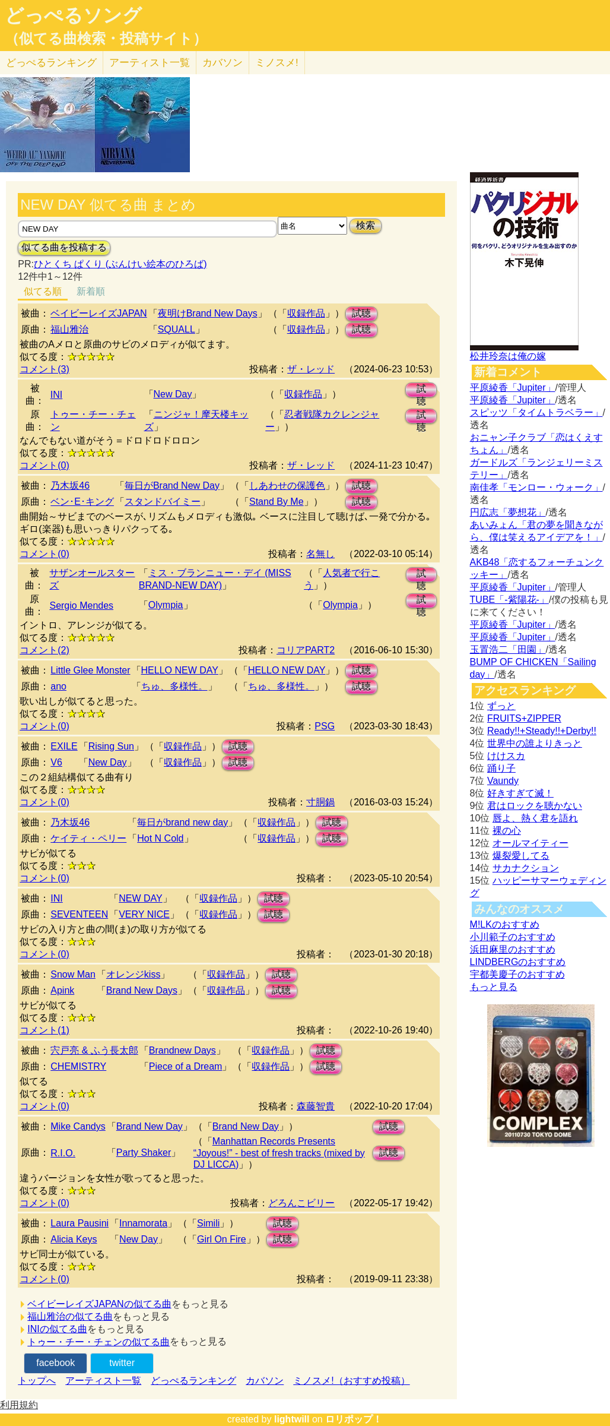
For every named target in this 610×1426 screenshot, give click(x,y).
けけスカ (506, 756)
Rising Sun (111, 746)
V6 (56, 762)
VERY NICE (144, 914)
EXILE (63, 746)
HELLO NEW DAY (179, 670)
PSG (324, 726)
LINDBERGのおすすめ (518, 962)
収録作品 (306, 313)
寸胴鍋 (320, 802)
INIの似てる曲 (57, 1329)
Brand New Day (149, 1126)
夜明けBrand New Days (208, 313)
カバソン (222, 62)
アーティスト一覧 (103, 1381)
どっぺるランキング (193, 1381)
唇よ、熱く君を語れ (535, 818)
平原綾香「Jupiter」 (512, 387)
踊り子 (501, 768)
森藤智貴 (316, 1106)
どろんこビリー (301, 1203)
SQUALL (176, 329)
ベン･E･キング (82, 502)
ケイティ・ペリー (88, 838)
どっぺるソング (73, 15)
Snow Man (73, 974)
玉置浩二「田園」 (508, 649)
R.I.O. (62, 1153)
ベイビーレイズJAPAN (98, 313)
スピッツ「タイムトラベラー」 (536, 412)
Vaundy (503, 781)
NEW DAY (140, 898)
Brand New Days (141, 990)
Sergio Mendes (81, 605)
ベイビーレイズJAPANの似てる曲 (99, 1304)
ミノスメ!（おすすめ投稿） (351, 1381)
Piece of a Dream (186, 1066)
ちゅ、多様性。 (174, 686)
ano (58, 686)
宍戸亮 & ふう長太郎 (94, 1050)
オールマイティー (530, 843)
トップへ (37, 1381)
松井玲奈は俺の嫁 (508, 356)
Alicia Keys (73, 1239)
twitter (122, 1363)
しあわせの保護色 (287, 485)
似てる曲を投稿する (64, 247)
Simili (208, 1223)
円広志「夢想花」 (508, 512)
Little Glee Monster (90, 670)
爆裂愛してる (521, 855)
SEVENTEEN (79, 914)
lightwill (292, 1419)
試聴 (361, 313)
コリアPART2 (306, 650)
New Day (173, 394)
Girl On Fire (221, 1239)
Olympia (165, 605)
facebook (55, 1363)
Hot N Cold (160, 838)
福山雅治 (69, 329)
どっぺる (51, 62)
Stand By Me (276, 502)
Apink (62, 990)
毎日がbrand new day (182, 822)
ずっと (501, 706)
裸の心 (507, 831)
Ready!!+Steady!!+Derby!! (541, 731)
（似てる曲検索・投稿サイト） (106, 38)
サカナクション (526, 868)
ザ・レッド (311, 369)
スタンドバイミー (163, 502)
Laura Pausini (79, 1223)
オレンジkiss (133, 974)
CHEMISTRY (78, 1066)
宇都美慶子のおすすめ (517, 974)
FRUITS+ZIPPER (524, 718)
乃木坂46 (70, 485)
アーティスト (149, 62)
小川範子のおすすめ (512, 937)
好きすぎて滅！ (520, 793)
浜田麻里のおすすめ (512, 949)
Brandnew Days (182, 1050)
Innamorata (143, 1223)
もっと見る (493, 987)
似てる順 (43, 291)
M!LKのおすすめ (504, 924)
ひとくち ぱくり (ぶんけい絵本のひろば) (120, 264)
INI (56, 395)
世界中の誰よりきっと (534, 743)
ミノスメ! (276, 62)
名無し (320, 554)
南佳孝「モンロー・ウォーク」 (536, 487)
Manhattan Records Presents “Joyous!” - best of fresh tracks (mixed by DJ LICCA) (279, 1152)
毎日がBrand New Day (172, 485)
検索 (365, 225)
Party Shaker (143, 1152)
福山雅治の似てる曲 (70, 1316)
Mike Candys (77, 1126)
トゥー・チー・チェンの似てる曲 (98, 1342)
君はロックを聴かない (534, 806)
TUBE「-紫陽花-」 (509, 600)
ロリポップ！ (353, 1419)
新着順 (91, 291)
